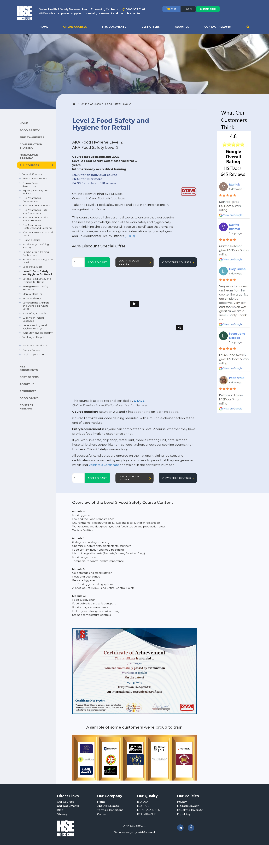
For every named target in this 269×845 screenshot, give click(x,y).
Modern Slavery (31, 298)
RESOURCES (28, 391)
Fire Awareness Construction (31, 199)
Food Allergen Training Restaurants (35, 253)
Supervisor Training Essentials (33, 319)
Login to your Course (34, 354)
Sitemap (62, 814)
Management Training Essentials (35, 288)
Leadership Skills (32, 266)
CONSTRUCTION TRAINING (31, 146)
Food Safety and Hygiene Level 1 (37, 261)
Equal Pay (184, 814)
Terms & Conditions (110, 810)
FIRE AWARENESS (32, 137)
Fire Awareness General (36, 205)
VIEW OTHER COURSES (179, 262)
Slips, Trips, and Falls (34, 313)
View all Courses (32, 174)
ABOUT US (182, 26)
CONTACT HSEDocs (217, 26)
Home (101, 801)
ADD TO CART (97, 262)
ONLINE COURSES (75, 26)
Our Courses (65, 801)
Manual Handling (32, 294)
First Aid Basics (31, 240)
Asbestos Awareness (34, 178)
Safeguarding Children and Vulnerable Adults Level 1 (35, 305)
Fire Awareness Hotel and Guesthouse (35, 211)
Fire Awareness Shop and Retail (37, 234)
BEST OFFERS (151, 26)
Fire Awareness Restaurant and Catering (37, 226)
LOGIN (188, 9)
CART (171, 8)
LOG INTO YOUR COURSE (135, 262)
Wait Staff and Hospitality (37, 332)
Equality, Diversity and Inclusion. (35, 192)
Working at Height (33, 337)
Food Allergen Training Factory (35, 246)
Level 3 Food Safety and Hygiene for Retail (36, 280)
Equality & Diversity (190, 810)
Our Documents (68, 805)
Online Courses (91, 103)
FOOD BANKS (29, 398)
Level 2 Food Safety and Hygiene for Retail (37, 273)
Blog (60, 810)
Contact (102, 814)
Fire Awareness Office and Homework (35, 219)
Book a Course (31, 350)
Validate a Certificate (34, 345)
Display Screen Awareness (31, 184)
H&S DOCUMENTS (114, 26)
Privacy (182, 801)
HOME (44, 26)
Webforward (146, 832)
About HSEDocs (108, 805)
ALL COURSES (29, 165)
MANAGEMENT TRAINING (30, 156)
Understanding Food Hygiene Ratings (34, 327)
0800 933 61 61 (135, 9)
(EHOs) (130, 236)
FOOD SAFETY (29, 130)
